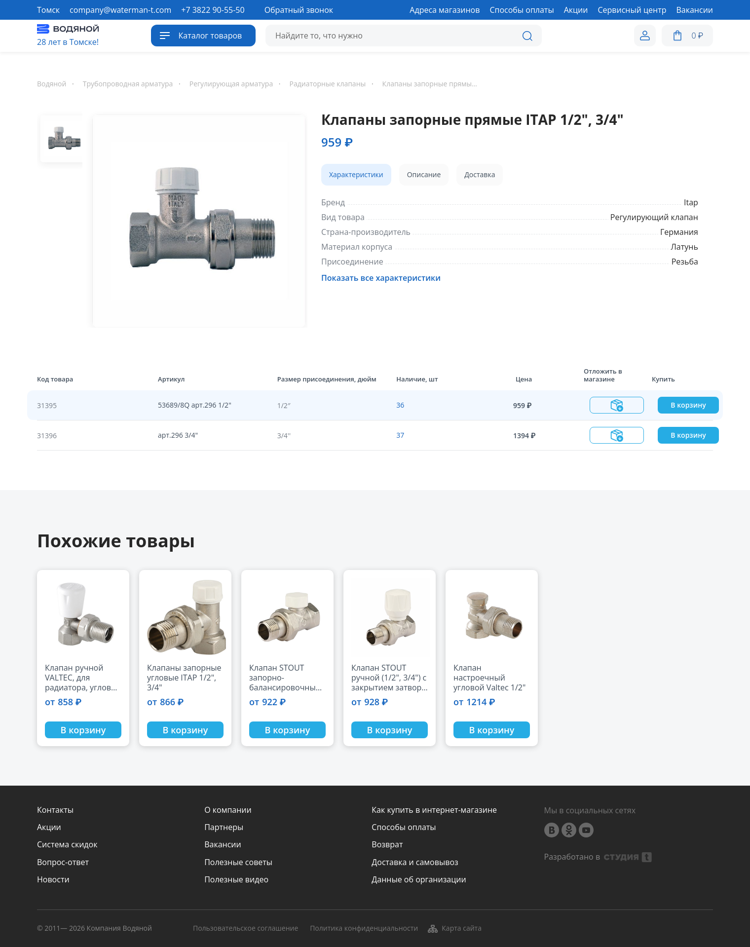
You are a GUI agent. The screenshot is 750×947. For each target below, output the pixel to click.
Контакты (55, 810)
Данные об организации (419, 879)
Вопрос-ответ (63, 862)
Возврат (387, 844)
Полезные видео (236, 879)
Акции (49, 827)
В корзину (688, 405)
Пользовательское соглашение (245, 928)
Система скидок (67, 844)
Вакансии (222, 844)
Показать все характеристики (381, 278)
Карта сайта (454, 929)
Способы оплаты (404, 827)
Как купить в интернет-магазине (434, 810)
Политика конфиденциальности (364, 928)
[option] (194, 219)
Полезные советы (238, 862)
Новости (53, 879)
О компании (228, 810)
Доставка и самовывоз (415, 862)
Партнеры (223, 827)
